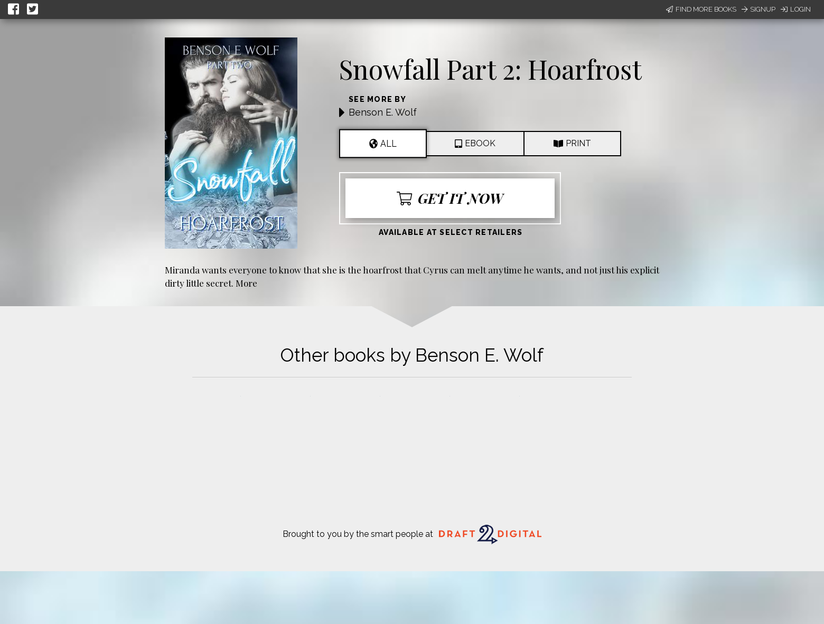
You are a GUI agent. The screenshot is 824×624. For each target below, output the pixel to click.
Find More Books (701, 9)
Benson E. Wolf (383, 112)
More (246, 283)
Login (796, 9)
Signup (758, 9)
